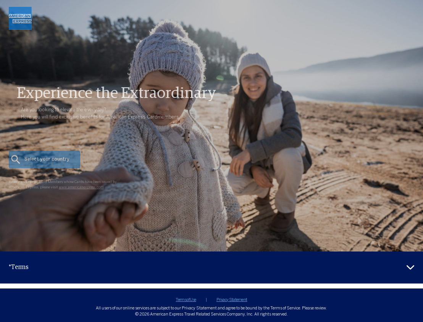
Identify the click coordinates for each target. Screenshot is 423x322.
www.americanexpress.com (81, 194)
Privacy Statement (231, 300)
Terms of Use (186, 300)
